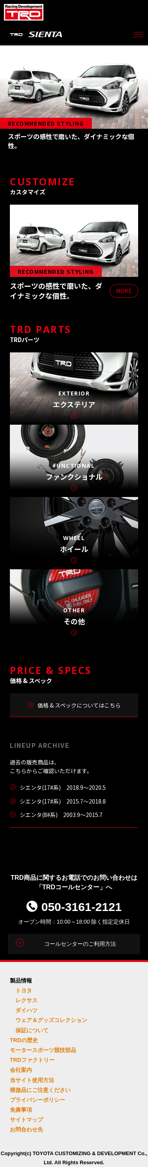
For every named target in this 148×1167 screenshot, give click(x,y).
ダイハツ (26, 1010)
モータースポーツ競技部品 (43, 1050)
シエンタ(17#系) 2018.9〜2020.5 (63, 787)
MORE (124, 291)
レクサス (26, 1000)
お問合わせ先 (26, 1129)
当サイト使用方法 (32, 1080)
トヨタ (23, 990)
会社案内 (21, 1070)
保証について (32, 1030)
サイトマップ (26, 1119)
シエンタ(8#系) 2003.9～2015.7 (61, 815)
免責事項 (21, 1110)
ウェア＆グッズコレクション (51, 1020)
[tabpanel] (74, 99)
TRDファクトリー (32, 1060)
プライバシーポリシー (37, 1100)
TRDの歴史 (24, 1040)
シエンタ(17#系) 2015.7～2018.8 (63, 801)
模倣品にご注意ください (40, 1090)
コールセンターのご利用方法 (80, 944)
